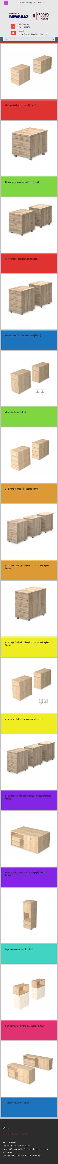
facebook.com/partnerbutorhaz (32, 2)
